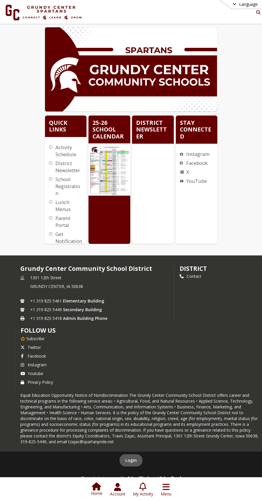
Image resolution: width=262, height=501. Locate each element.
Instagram (197, 154)
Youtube (32, 373)
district (193, 268)
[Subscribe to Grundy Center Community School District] (32, 338)
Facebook (197, 163)
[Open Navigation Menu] (166, 489)
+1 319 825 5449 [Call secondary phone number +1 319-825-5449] (46, 309)
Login (131, 460)
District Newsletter (67, 167)
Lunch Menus (63, 205)
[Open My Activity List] (143, 489)
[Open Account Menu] (117, 489)
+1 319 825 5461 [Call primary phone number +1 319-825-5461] (46, 301)
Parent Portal (62, 221)
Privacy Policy (37, 382)
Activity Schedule (65, 151)
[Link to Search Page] (257, 12)
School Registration (67, 186)
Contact (190, 276)
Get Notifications (68, 241)
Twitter (31, 347)
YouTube (196, 181)
